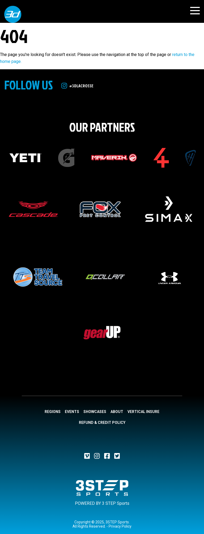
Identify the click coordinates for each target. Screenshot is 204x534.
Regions (53, 412)
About (116, 412)
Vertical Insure (143, 412)
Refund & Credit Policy (102, 422)
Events (72, 412)
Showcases (94, 412)
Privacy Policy (120, 526)
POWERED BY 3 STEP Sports (102, 503)
